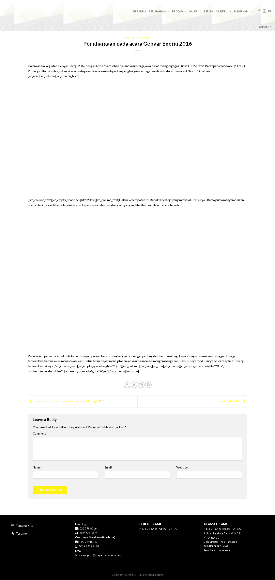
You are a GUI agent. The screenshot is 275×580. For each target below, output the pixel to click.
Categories (142, 37)
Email (108, 467)
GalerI (195, 11)
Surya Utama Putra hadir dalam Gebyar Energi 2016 (66, 401)
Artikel (221, 11)
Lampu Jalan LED (232, 401)
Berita (208, 11)
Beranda (139, 11)
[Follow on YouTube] (269, 11)
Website (182, 467)
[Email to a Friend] (141, 384)
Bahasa (265, 27)
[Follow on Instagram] (264, 11)
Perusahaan (159, 11)
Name (36, 467)
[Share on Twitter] (134, 384)
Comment (40, 433)
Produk (179, 11)
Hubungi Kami (241, 11)
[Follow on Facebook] (259, 11)
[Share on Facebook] (127, 384)
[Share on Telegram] (148, 384)
